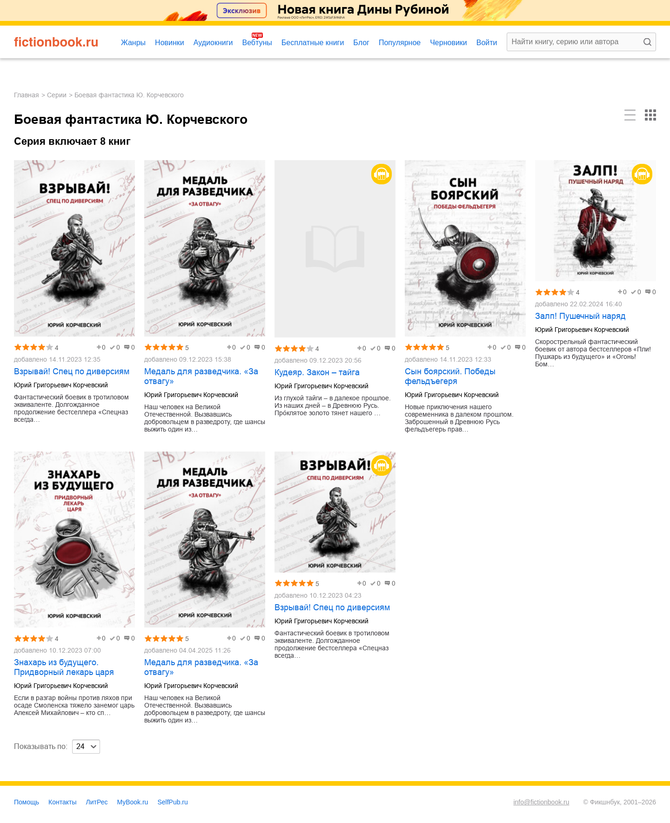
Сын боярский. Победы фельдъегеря (450, 376)
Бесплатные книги (312, 43)
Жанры (133, 43)
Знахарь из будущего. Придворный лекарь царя (64, 667)
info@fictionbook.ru (541, 802)
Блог (361, 43)
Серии (57, 95)
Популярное (400, 43)
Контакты (62, 802)
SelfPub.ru (172, 802)
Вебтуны (257, 43)
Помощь (26, 802)
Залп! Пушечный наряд (580, 316)
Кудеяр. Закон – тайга (317, 372)
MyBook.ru (132, 802)
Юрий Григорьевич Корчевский (61, 385)
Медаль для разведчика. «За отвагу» (201, 376)
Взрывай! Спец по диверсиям (71, 371)
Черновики (448, 43)
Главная (26, 95)
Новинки (169, 43)
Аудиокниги (213, 43)
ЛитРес (97, 802)
